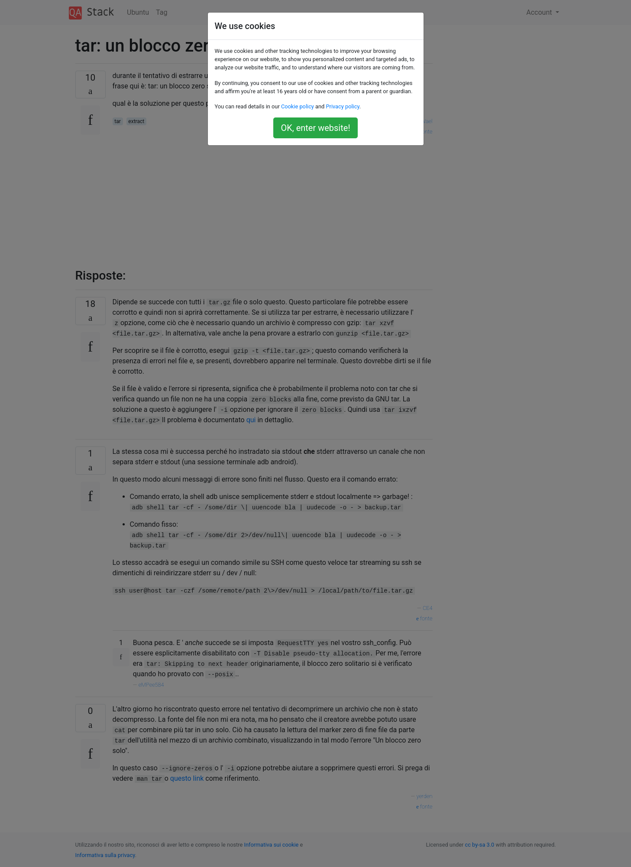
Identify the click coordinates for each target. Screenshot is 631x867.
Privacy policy (342, 106)
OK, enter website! (315, 128)
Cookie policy (297, 106)
